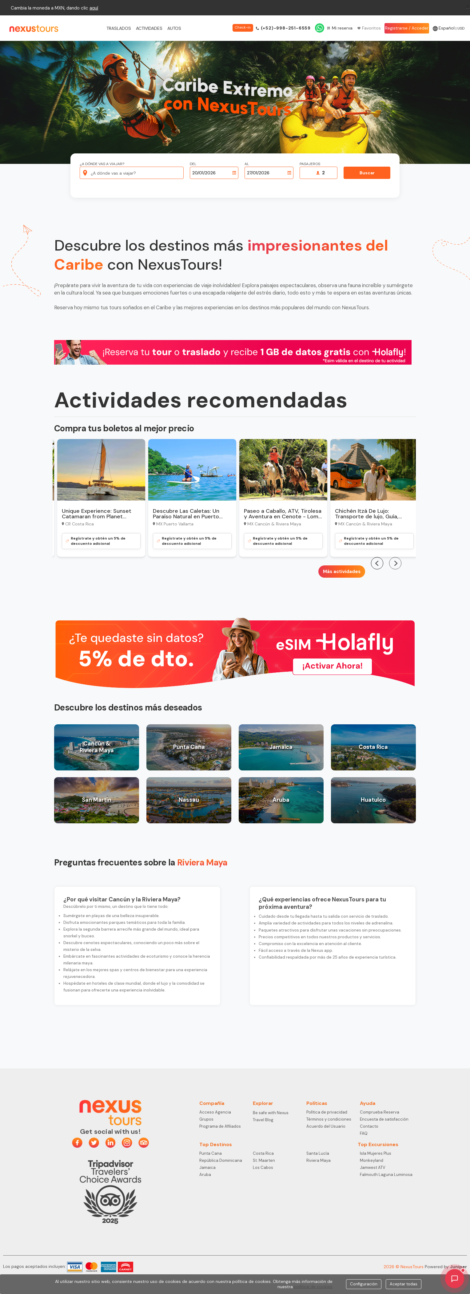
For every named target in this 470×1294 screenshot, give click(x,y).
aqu (93, 8)
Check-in (243, 27)
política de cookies (313, 1286)
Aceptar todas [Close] (403, 1284)
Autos (174, 28)
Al (247, 164)
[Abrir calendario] (234, 173)
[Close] (467, 6)
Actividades (149, 28)
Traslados (118, 28)
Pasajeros (310, 164)
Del (193, 164)
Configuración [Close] (363, 1284)
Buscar (367, 173)
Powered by (446, 1266)
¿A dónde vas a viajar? (102, 164)
